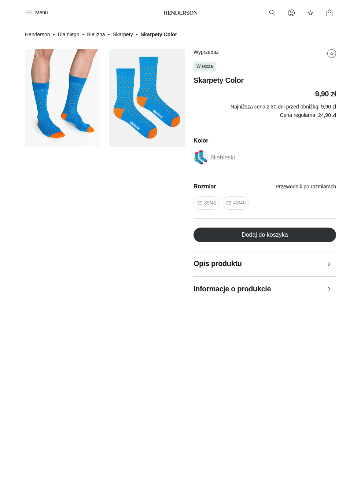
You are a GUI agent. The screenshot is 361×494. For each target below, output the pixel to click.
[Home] (181, 13)
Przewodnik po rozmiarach (306, 186)
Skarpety (123, 34)
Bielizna (96, 34)
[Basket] (329, 12)
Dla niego (68, 34)
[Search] (272, 12)
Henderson (37, 34)
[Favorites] (310, 12)
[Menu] (36, 13)
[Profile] (291, 12)
